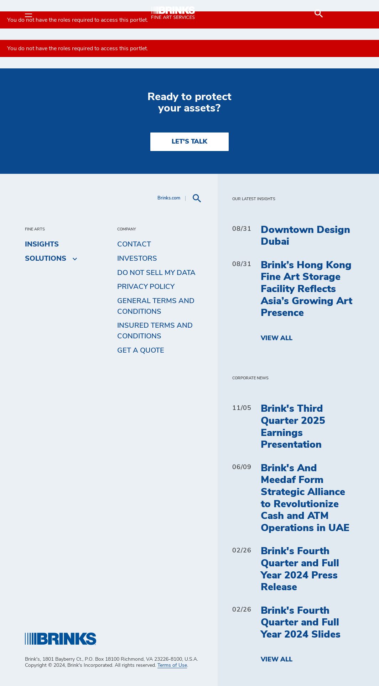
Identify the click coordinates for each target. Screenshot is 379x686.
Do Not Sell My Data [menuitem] (156, 272)
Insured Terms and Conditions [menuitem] (155, 331)
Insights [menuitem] (42, 244)
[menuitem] (345, 13)
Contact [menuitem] (134, 244)
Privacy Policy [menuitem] (146, 286)
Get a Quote (140, 350)
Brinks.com (168, 198)
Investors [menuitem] (137, 258)
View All (276, 338)
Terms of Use (172, 665)
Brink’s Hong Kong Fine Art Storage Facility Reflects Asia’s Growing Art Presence (306, 289)
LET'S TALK (189, 142)
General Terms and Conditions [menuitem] (155, 306)
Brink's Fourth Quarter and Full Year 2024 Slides (301, 623)
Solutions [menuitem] (45, 258)
